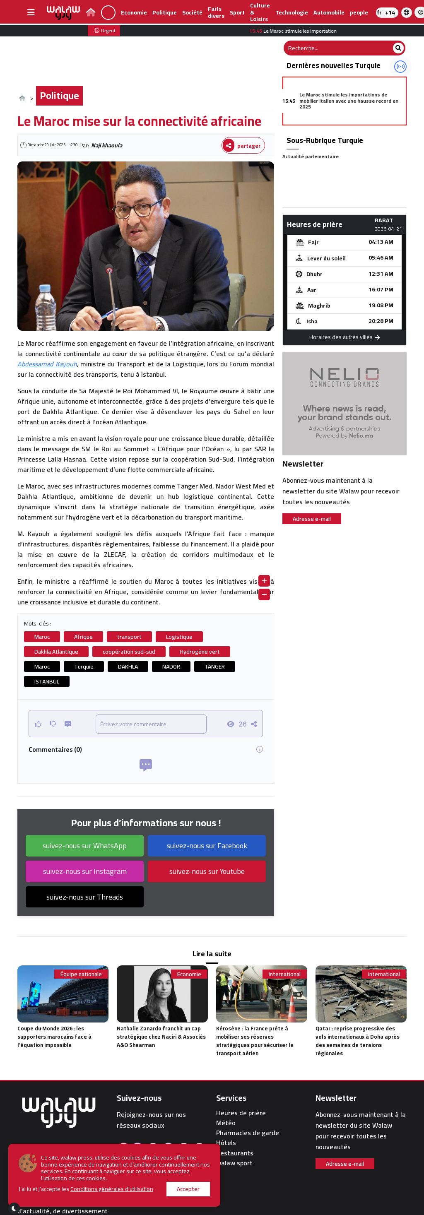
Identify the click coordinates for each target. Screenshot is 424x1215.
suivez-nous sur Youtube (207, 871)
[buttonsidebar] (31, 12)
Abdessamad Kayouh (47, 364)
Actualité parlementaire (310, 156)
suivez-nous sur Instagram (85, 871)
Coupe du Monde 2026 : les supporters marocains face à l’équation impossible (54, 1036)
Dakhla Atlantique (56, 651)
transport (129, 636)
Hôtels (226, 1143)
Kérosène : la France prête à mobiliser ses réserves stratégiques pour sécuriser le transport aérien (255, 1040)
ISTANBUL (46, 681)
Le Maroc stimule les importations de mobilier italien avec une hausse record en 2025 (348, 100)
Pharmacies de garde (247, 1133)
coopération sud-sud (129, 651)
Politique (164, 12)
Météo (226, 1123)
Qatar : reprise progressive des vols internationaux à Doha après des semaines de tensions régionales (358, 1040)
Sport (237, 12)
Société (192, 12)
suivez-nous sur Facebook (207, 845)
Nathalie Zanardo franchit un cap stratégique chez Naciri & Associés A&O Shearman (161, 1036)
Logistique (179, 636)
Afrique (83, 636)
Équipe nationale (81, 974)
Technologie (291, 12)
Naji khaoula (106, 145)
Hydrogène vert (200, 651)
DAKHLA (128, 666)
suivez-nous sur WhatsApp (85, 845)
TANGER (215, 666)
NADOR (171, 666)
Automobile (328, 12)
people (359, 12)
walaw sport (234, 1163)
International (285, 974)
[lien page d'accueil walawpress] (91, 13)
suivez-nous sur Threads (84, 897)
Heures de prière (241, 1113)
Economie (134, 12)
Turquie (84, 666)
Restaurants (234, 1153)
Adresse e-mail (312, 518)
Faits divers (216, 12)
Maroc (42, 636)
